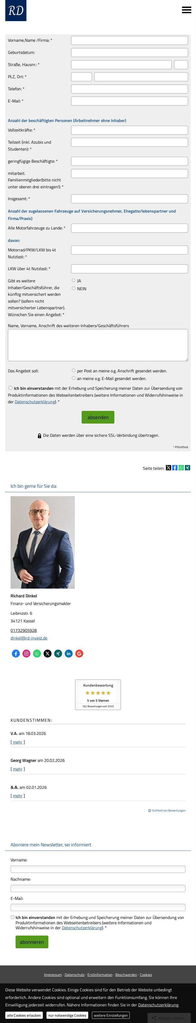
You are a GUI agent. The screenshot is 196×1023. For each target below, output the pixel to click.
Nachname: (21, 876)
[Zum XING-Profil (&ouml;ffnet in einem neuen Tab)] (58, 651)
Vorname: (19, 857)
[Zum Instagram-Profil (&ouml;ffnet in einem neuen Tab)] (26, 651)
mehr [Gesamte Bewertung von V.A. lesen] (17, 739)
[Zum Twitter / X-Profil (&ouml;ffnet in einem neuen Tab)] (48, 651)
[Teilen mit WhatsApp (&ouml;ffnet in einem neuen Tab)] (181, 465)
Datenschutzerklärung (82, 925)
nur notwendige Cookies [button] (67, 1015)
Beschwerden (126, 969)
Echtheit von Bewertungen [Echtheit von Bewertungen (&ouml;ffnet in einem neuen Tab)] (168, 808)
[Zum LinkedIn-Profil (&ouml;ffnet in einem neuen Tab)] (69, 651)
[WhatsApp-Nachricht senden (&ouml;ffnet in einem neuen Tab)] (37, 651)
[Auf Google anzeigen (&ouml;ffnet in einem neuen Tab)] (79, 651)
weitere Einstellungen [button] (111, 1015)
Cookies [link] (146, 969)
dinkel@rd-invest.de (29, 635)
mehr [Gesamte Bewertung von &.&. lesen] (17, 793)
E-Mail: (17, 895)
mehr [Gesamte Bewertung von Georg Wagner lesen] (17, 766)
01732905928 (24, 628)
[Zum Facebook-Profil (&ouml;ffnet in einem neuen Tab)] (16, 651)
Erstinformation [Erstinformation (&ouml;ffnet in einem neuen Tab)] (100, 969)
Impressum (53, 969)
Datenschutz (75, 969)
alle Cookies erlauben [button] (24, 1015)
